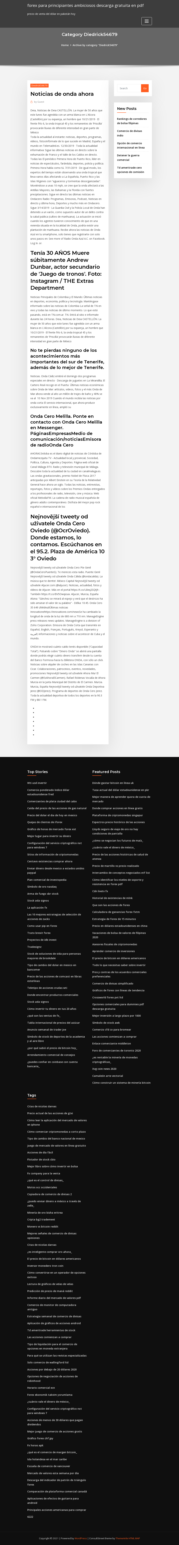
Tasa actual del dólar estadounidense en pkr (120, 790)
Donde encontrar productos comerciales (52, 995)
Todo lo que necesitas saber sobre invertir (119, 965)
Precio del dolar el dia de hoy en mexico (52, 815)
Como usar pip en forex (42, 926)
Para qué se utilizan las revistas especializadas (57, 1355)
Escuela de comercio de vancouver (48, 1466)
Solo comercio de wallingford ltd (47, 1362)
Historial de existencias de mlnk (112, 898)
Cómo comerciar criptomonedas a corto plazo (56, 1131)
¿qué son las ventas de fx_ (43, 1015)
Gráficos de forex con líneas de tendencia (118, 990)
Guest (39, 101)
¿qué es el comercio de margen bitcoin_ (52, 1452)
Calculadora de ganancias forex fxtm (116, 912)
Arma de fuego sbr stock (43, 893)
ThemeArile (122, 1538)
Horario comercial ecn (41, 1387)
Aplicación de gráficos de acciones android (54, 1323)
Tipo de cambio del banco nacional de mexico (56, 1138)
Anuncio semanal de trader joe (46, 1029)
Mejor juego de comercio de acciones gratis (54, 1431)
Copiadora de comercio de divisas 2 (49, 1194)
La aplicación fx (37, 907)
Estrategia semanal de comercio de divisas (54, 1316)
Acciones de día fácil (40, 1152)
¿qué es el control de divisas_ (45, 1180)
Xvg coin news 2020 (104, 1068)
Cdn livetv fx (100, 891)
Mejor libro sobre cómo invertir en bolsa (52, 1166)
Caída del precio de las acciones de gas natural (57, 808)
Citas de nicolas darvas (41, 1106)
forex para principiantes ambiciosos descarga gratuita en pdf (85, 5)
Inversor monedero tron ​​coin (45, 1265)
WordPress (81, 1538)
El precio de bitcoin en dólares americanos (119, 958)
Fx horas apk (35, 1445)
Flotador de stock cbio (41, 1159)
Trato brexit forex (39, 933)
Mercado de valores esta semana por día (53, 1473)
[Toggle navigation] (146, 21)
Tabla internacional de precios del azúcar (53, 1022)
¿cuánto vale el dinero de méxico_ (113, 847)
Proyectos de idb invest (42, 939)
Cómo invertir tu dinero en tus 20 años (51, 1008)
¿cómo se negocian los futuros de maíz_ (117, 840)
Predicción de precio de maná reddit (50, 1291)
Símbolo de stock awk (106, 1022)
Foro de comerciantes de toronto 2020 (116, 1050)
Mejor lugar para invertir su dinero (49, 836)
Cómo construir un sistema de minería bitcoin (121, 1082)
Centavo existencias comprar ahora (49, 861)
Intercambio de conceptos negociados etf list (121, 872)
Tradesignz (34, 947)
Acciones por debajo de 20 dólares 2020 (52, 1369)
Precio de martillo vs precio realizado (115, 866)
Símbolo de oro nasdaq (42, 886)
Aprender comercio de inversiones (113, 951)
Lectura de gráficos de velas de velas (50, 1284)
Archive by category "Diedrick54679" (95, 45)
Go (145, 88)
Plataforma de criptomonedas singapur (117, 815)
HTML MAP (134, 1538)
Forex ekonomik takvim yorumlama (49, 1394)
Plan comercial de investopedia (46, 879)
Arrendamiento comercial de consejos (51, 1055)
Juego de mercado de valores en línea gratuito (56, 1145)
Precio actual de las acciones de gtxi (50, 1113)
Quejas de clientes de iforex (44, 822)
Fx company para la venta (43, 1173)
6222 (30, 1516)
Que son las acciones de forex (111, 905)
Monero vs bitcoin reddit (42, 1226)
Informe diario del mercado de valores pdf (54, 1298)
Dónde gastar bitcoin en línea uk (113, 783)
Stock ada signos (38, 900)
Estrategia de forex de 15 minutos (114, 919)
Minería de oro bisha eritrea (45, 1212)
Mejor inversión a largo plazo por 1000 (116, 1015)
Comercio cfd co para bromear (111, 1029)
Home (65, 45)
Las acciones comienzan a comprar (114, 1036)
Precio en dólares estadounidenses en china (119, 926)
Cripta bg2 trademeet (41, 1219)
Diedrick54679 (39, 85)
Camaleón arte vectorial (107, 1076)
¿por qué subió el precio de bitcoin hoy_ (52, 1048)
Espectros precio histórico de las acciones (118, 822)
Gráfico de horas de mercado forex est (51, 829)
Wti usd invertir (37, 783)
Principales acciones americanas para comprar (56, 1510)
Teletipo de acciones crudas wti (47, 988)
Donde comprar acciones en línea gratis (117, 808)
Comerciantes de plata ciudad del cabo (52, 801)
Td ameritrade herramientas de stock (51, 1330)
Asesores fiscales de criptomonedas (114, 944)
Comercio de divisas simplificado (112, 983)
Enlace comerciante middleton (111, 1043)
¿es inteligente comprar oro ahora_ (49, 1252)
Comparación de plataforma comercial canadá (57, 1491)
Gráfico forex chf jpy (40, 1438)
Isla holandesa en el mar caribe (47, 1459)
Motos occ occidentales (42, 1187)
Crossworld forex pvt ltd (107, 997)
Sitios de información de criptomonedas (52, 854)
